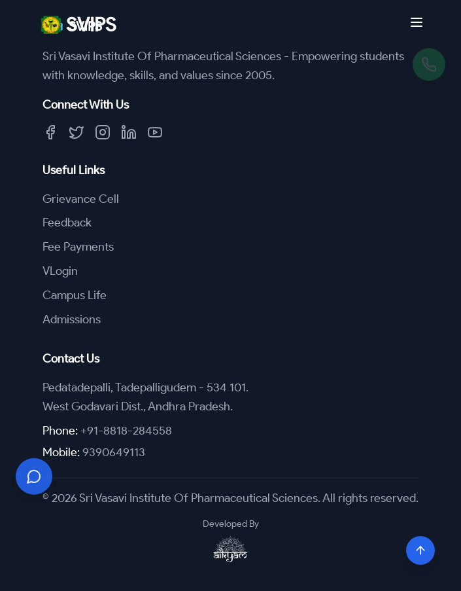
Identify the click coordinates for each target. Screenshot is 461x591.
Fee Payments (78, 247)
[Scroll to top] (420, 550)
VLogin (60, 271)
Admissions (72, 319)
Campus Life (75, 295)
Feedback (67, 222)
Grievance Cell (81, 199)
